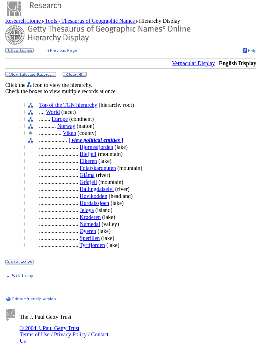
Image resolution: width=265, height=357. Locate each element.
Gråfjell (88, 182)
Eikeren (88, 161)
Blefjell (88, 154)
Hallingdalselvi (97, 189)
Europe (60, 119)
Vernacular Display (193, 63)
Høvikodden (93, 196)
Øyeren (88, 231)
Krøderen (90, 217)
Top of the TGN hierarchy (68, 105)
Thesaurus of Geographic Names (98, 21)
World (53, 112)
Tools (51, 21)
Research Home (23, 21)
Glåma (87, 175)
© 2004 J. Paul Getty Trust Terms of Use (49, 331)
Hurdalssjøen (94, 203)
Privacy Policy (70, 334)
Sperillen (90, 238)
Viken (69, 133)
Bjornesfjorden (96, 147)
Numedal (90, 224)
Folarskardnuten (98, 168)
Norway (66, 126)
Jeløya (87, 210)
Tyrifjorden (92, 245)
